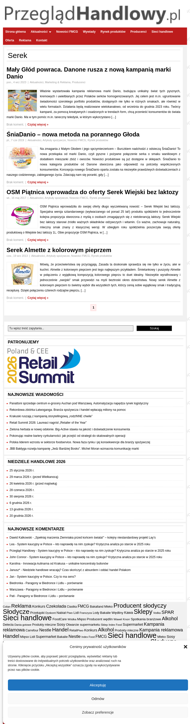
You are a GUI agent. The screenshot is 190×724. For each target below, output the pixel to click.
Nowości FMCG (67, 31)
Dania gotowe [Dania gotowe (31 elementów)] (22, 624)
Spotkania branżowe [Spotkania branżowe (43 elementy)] (146, 619)
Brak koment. (15, 124)
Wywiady (89, 31)
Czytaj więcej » (37, 124)
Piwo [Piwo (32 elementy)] (70, 612)
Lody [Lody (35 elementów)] (96, 613)
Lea (12, 544)
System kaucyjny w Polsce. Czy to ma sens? (46, 576)
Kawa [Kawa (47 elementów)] (128, 613)
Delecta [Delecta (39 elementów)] (8, 624)
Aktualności (41, 31)
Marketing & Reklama (58, 82)
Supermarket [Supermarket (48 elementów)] (133, 624)
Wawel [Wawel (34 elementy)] (118, 619)
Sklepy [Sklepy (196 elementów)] (143, 611)
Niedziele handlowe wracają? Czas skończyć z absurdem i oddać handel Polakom (77, 570)
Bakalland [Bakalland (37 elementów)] (96, 606)
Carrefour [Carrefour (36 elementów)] (31, 630)
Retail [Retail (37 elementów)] (73, 630)
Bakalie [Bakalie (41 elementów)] (105, 613)
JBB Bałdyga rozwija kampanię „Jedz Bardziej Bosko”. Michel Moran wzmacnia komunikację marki (74, 448)
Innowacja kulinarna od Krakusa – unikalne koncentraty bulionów (65, 563)
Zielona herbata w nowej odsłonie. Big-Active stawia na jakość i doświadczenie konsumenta (70, 429)
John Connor (18, 557)
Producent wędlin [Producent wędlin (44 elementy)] (100, 619)
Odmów (98, 700)
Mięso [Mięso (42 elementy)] (81, 619)
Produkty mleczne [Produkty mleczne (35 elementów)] (44, 624)
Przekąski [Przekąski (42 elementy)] (37, 613)
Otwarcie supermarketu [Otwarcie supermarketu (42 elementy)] (83, 624)
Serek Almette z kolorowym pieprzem (59, 250)
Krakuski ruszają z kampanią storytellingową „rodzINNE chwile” (51, 416)
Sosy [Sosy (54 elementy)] (61, 624)
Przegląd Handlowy (22, 550)
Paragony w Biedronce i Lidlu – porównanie (54, 583)
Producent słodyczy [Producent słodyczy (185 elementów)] (140, 605)
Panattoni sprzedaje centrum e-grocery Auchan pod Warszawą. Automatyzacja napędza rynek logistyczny (79, 403)
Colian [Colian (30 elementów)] (7, 606)
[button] (185, 648)
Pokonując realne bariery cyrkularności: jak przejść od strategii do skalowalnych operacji (67, 436)
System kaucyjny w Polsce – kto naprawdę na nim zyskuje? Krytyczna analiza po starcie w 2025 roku (83, 544)
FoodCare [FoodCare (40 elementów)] (59, 619)
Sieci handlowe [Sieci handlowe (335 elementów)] (27, 618)
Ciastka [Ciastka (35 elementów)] (72, 606)
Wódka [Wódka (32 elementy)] (72, 619)
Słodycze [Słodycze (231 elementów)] (16, 611)
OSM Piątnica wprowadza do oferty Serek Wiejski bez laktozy (93, 192)
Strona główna (15, 31)
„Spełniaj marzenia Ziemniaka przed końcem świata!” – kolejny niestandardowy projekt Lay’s (95, 537)
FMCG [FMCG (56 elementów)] (83, 606)
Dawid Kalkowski (21, 537)
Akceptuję (98, 686)
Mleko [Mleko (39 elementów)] (108, 606)
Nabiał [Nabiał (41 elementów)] (61, 613)
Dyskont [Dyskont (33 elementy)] (50, 612)
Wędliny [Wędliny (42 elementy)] (117, 613)
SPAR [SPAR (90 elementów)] (168, 612)
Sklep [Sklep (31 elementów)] (104, 624)
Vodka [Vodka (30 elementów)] (157, 612)
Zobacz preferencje (98, 713)
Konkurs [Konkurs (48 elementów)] (38, 606)
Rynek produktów (112, 31)
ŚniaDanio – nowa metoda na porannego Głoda (73, 134)
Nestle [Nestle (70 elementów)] (45, 629)
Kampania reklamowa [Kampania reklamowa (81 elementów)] (161, 629)
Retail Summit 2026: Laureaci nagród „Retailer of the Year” (48, 422)
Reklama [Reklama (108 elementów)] (21, 606)
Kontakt (41, 40)
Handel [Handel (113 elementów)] (60, 629)
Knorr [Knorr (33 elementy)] (126, 619)
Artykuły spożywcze (54, 140)
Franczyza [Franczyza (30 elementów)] (86, 612)
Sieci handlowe (162, 31)
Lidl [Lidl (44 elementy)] (76, 613)
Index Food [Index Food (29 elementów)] (115, 624)
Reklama (25, 40)
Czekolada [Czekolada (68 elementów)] (56, 606)
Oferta (9, 40)
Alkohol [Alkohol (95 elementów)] (170, 618)
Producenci (138, 31)
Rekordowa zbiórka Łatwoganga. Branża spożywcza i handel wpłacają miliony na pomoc (68, 410)
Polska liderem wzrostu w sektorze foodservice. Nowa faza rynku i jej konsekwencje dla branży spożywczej (80, 442)
